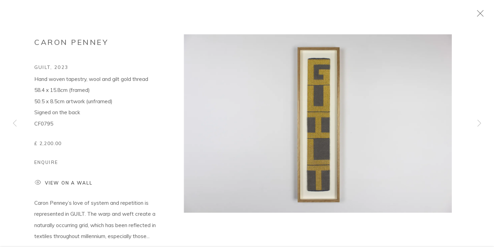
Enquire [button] (46, 164)
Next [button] (479, 123)
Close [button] (479, 15)
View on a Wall (63, 185)
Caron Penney (71, 44)
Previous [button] (15, 123)
